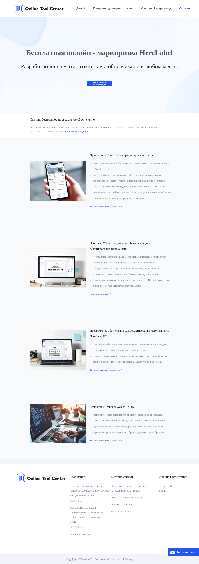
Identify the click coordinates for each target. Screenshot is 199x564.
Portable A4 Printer (121, 511)
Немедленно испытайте (101, 294)
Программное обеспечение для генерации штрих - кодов (129, 488)
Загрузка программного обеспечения (106, 206)
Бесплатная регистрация (99, 83)
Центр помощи (162, 488)
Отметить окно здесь (123, 504)
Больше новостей (81, 534)
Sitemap (129, 559)
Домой (80, 8)
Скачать (185, 8)
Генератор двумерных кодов (113, 8)
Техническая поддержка (76, 131)
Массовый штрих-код (156, 8)
